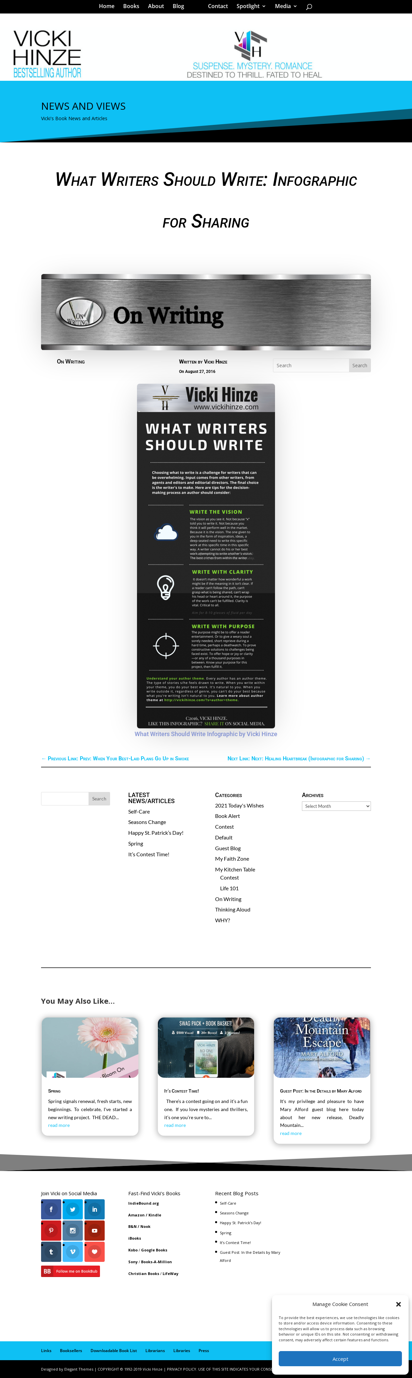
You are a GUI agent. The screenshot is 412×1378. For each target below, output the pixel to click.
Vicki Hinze (215, 361)
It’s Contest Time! (148, 854)
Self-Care (139, 811)
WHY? (222, 920)
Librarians (155, 1350)
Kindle (154, 1214)
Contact (216, 8)
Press (204, 1350)
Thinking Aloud (232, 909)
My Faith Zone (232, 858)
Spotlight (245, 8)
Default (224, 837)
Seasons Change (147, 822)
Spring (135, 843)
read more (59, 1125)
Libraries (181, 1350)
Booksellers (71, 1350)
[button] (398, 1304)
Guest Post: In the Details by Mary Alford (321, 1091)
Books (134, 8)
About (158, 8)
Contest (224, 826)
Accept (340, 1358)
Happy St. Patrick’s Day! (155, 832)
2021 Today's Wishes (239, 805)
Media (280, 8)
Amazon (136, 1214)
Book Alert (227, 816)
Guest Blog (228, 848)
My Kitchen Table (235, 869)
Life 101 (229, 888)
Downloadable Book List (114, 1350)
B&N (132, 1226)
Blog (180, 8)
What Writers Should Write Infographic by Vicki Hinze (206, 733)
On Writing (71, 361)
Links (46, 1350)
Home (109, 8)
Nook (145, 1226)
